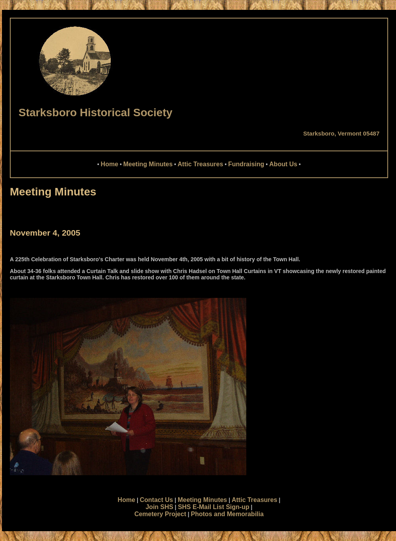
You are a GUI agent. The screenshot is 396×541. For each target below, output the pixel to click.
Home (109, 164)
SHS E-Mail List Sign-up (213, 507)
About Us (283, 164)
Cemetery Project (160, 514)
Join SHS (159, 507)
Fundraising (246, 164)
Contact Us (156, 499)
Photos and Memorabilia (227, 514)
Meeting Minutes (148, 164)
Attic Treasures (200, 164)
